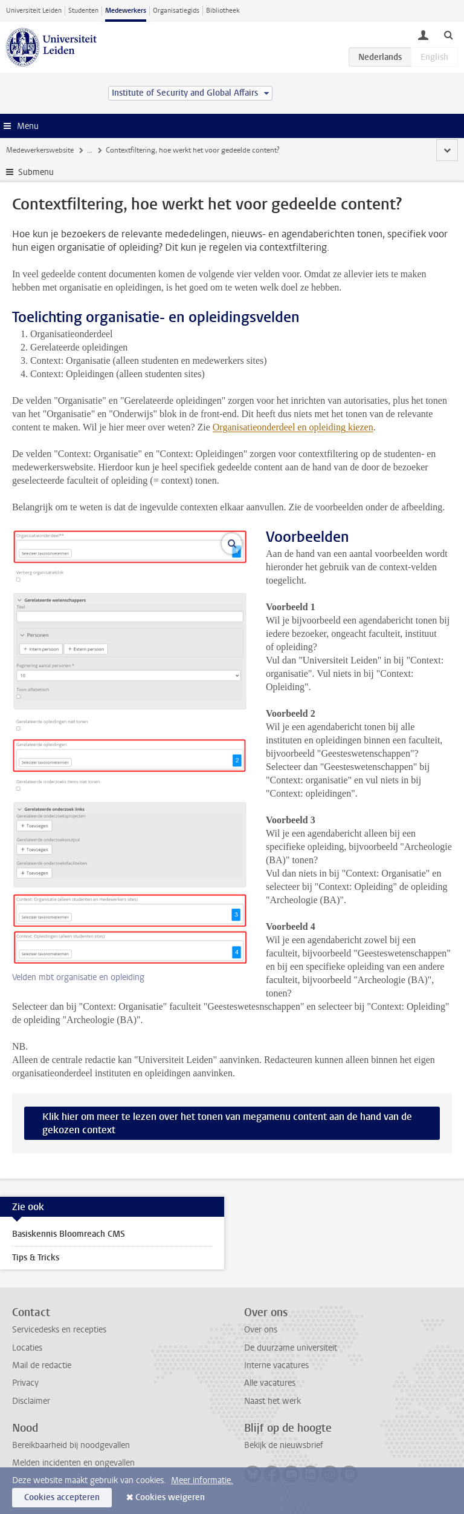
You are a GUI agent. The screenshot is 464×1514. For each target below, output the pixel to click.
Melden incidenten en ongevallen (73, 1463)
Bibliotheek (223, 10)
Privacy (25, 1383)
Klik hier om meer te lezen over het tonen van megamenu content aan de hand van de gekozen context (227, 1123)
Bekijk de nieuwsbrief (283, 1445)
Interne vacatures (276, 1365)
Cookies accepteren (62, 1497)
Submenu (36, 172)
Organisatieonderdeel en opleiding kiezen (293, 427)
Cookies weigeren (170, 1497)
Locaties (27, 1348)
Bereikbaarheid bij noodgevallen (71, 1445)
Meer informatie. (202, 1480)
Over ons (260, 1329)
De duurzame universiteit (290, 1348)
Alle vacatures (269, 1383)
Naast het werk (272, 1401)
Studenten (83, 10)
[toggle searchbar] (448, 34)
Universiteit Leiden (34, 10)
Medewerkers (125, 10)
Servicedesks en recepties (59, 1329)
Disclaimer (31, 1401)
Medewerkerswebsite (40, 150)
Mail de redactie (41, 1365)
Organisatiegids (176, 10)
